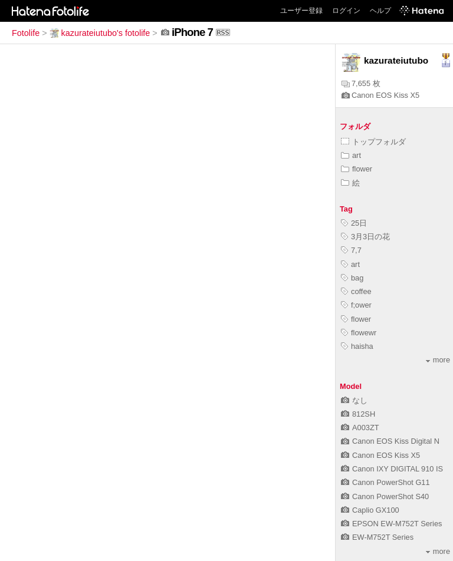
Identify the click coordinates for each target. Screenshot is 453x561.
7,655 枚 (361, 83)
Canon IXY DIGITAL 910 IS (392, 468)
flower (356, 168)
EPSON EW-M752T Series (391, 523)
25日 (354, 223)
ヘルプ (380, 10)
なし (354, 400)
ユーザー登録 (301, 10)
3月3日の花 (365, 236)
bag (352, 277)
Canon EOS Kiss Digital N (390, 441)
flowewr (358, 332)
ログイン (346, 10)
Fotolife (26, 33)
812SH (358, 414)
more (438, 359)
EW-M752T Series (377, 537)
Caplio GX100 (370, 510)
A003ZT (360, 427)
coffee (356, 291)
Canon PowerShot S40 (385, 496)
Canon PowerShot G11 (385, 482)
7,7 (351, 250)
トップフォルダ (373, 141)
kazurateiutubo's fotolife (100, 33)
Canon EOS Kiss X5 (380, 95)
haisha (357, 346)
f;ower (356, 305)
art (351, 155)
